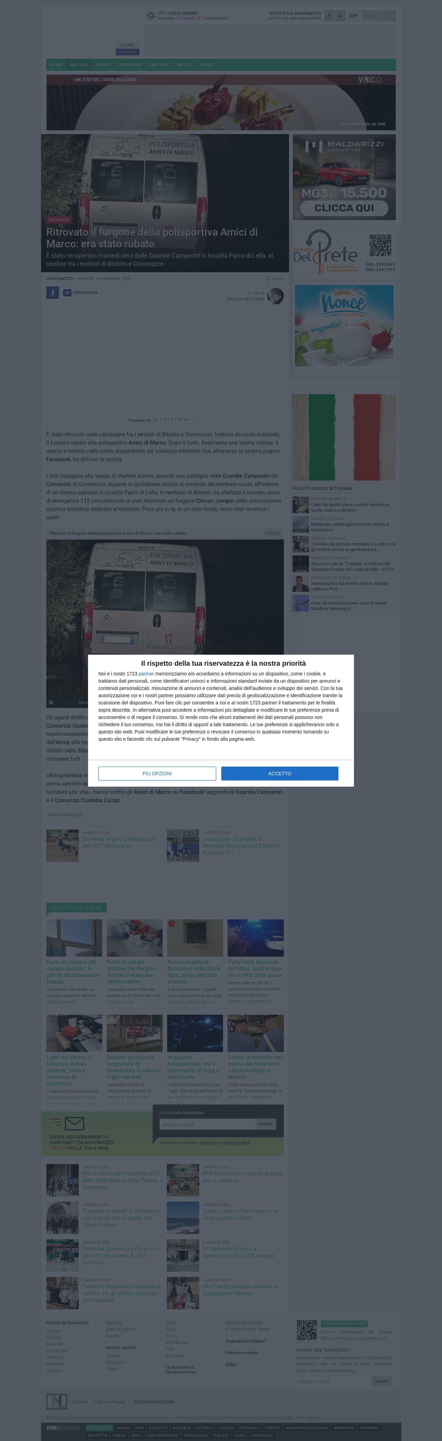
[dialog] (221, 721)
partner (146, 673)
